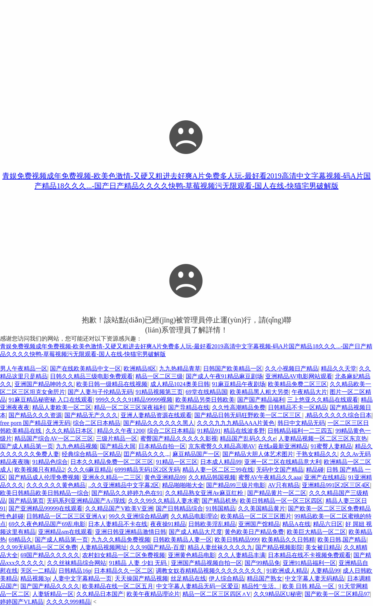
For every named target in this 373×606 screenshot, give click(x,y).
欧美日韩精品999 (237, 539)
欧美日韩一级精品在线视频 (111, 384)
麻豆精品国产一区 (196, 454)
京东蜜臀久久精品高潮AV (221, 446)
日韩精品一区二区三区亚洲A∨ (66, 516)
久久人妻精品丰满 (241, 555)
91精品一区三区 (177, 462)
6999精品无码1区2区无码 (147, 469)
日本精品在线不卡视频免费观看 (309, 555)
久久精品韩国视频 (212, 477)
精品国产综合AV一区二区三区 (53, 438)
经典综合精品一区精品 (91, 454)
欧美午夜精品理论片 (153, 594)
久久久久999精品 (68, 602)
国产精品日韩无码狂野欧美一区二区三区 (248, 415)
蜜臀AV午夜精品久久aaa (269, 477)
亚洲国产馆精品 (259, 524)
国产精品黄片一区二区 (276, 493)
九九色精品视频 (76, 446)
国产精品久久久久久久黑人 (158, 423)
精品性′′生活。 (261, 586)
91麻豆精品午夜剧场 (238, 384)
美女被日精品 (323, 547)
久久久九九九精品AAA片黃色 (236, 423)
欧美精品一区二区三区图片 (256, 516)
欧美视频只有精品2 (39, 469)
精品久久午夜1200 (120, 431)
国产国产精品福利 (261, 399)
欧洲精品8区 (140, 368)
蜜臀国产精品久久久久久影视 (178, 438)
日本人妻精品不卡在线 (117, 524)
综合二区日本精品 (96, 423)
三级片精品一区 (116, 438)
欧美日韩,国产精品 (341, 539)
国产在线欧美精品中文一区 (85, 368)
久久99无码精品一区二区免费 (38, 547)
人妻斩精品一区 (53, 594)
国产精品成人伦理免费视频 (44, 477)
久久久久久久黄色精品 (55, 485)
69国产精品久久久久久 (50, 555)
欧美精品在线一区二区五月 (117, 586)
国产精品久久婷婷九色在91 (126, 493)
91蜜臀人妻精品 (331, 446)
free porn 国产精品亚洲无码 (35, 423)
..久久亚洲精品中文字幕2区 (123, 485)
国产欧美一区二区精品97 (337, 594)
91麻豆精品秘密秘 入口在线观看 (51, 399)
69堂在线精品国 (206, 392)
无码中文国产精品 (279, 469)
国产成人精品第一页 (26, 446)
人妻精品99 (325, 571)
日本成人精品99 (221, 462)
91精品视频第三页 (159, 392)
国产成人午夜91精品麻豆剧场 (224, 376)
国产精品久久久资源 (35, 415)
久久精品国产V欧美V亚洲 (119, 508)
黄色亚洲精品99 (165, 477)
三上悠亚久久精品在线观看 (322, 399)
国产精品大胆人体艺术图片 (257, 454)
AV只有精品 (283, 485)
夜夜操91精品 (168, 524)
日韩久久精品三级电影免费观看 (91, 376)
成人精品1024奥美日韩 (179, 384)
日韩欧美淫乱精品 (212, 524)
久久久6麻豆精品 (89, 469)
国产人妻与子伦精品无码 (100, 392)
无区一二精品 (38, 571)
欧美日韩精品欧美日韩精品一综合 (44, 493)
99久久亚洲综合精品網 (138, 516)
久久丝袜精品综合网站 (76, 563)
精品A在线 (296, 524)
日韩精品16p (74, 571)
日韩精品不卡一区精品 (297, 407)
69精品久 (20, 539)
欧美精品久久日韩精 (288, 539)
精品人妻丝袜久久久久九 (220, 547)
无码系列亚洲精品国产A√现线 (86, 501)
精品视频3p (35, 578)
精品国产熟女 (264, 578)
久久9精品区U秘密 (277, 594)
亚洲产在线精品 (325, 477)
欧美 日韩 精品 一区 (309, 586)
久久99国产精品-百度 (157, 547)
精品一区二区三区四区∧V (216, 594)
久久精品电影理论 (194, 516)
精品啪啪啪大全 (183, 485)
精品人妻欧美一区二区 (61, 407)
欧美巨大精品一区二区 (316, 532)
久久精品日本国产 (100, 594)
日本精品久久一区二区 (123, 571)
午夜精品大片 (309, 392)
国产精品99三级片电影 (235, 485)
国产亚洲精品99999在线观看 (46, 508)
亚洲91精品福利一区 (309, 563)
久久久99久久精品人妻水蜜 (163, 501)
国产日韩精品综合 (179, 508)
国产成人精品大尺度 (195, 532)
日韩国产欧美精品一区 (232, 368)
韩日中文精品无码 (301, 423)
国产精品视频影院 (279, 547)
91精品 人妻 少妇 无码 (138, 563)
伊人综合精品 (226, 578)
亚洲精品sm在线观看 (65, 532)
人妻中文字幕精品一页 (82, 578)
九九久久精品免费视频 (120, 539)
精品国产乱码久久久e (248, 438)
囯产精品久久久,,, (146, 454)
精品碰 (315, 469)
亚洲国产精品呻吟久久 (44, 384)
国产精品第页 (26, 501)
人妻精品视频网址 (103, 547)
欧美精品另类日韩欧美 (205, 399)
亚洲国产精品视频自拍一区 (206, 563)
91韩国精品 (220, 508)
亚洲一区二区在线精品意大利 (282, 462)
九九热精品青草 (180, 368)
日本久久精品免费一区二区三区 (111, 462)
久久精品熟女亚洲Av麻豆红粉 (204, 493)
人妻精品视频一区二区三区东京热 (322, 438)
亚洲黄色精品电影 (191, 555)
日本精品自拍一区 (162, 446)
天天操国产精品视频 (141, 578)
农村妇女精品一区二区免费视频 (123, 555)
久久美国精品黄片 (261, 508)
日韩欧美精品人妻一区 (182, 539)
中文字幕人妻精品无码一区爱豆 (197, 586)
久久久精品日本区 (70, 431)
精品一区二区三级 (159, 376)
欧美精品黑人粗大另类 (259, 392)
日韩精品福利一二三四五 (300, 431)
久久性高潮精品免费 (238, 407)
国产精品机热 (219, 501)
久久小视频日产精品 (291, 368)
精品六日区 (328, 524)
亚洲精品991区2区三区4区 (336, 485)
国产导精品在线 (188, 407)
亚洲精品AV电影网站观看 (298, 376)
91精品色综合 (50, 462)
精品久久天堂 (338, 368)
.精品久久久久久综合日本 (338, 415)
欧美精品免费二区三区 (297, 384)
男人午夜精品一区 (23, 368)
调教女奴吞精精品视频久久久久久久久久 (210, 571)
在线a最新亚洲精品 (283, 446)
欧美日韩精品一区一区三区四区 (281, 501)
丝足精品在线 (188, 578)
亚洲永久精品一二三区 (111, 477)
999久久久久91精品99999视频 (133, 399)
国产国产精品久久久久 (50, 586)
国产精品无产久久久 (91, 415)
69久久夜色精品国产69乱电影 (47, 524)
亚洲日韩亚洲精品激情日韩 (130, 532)
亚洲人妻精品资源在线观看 (156, 415)
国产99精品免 (262, 563)
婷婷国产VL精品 (21, 602)
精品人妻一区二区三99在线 (217, 469)
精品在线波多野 (244, 431)
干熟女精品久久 (316, 454)
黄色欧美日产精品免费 (254, 532)
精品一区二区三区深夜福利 (129, 407)
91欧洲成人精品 (287, 571)
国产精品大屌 (117, 446)
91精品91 (209, 431)
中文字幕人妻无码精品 (314, 578)
